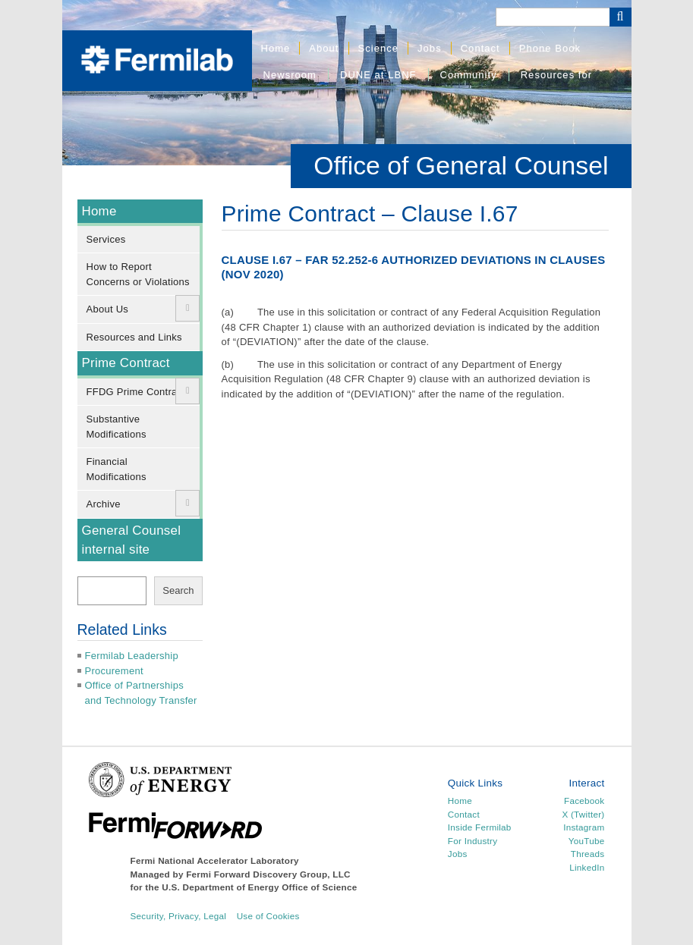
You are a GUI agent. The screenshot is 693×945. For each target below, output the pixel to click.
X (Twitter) (583, 814)
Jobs (429, 48)
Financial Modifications (116, 469)
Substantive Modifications (116, 426)
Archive (104, 504)
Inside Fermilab (480, 827)
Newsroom (290, 74)
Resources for (556, 74)
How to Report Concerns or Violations (138, 274)
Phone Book (550, 48)
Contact (480, 48)
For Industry (472, 841)
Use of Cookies (268, 916)
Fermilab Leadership (131, 655)
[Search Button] (621, 17)
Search (178, 590)
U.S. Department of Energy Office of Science (259, 887)
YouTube (587, 841)
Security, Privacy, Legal (179, 916)
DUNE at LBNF (378, 74)
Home (276, 48)
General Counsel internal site (131, 540)
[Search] (553, 17)
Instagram (583, 827)
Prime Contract (126, 363)
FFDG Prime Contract (136, 391)
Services (106, 239)
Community (468, 74)
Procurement (114, 671)
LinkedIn (586, 867)
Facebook (584, 800)
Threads (588, 854)
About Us (108, 309)
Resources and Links (134, 337)
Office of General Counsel (460, 165)
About (324, 48)
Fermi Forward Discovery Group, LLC (268, 874)
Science (378, 48)
